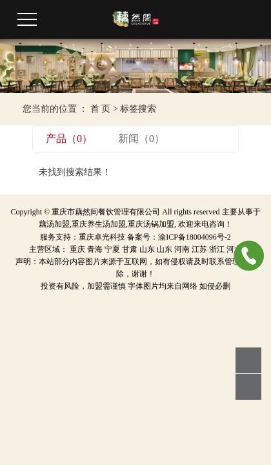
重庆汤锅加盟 (151, 224)
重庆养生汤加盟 (99, 224)
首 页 (100, 109)
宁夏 (112, 249)
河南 (182, 249)
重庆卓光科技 (102, 237)
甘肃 (129, 249)
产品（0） (69, 138)
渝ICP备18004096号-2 (194, 237)
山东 (147, 249)
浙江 (217, 249)
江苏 (199, 249)
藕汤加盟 (54, 224)
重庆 (77, 249)
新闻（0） (141, 138)
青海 (95, 249)
